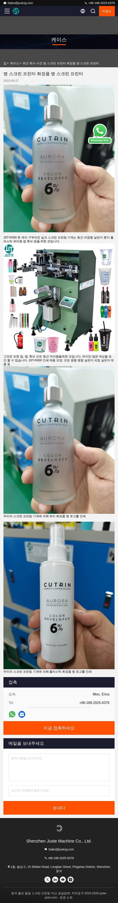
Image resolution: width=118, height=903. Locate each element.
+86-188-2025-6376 (99, 3)
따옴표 (106, 11)
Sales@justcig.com (18, 3)
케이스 (14, 63)
